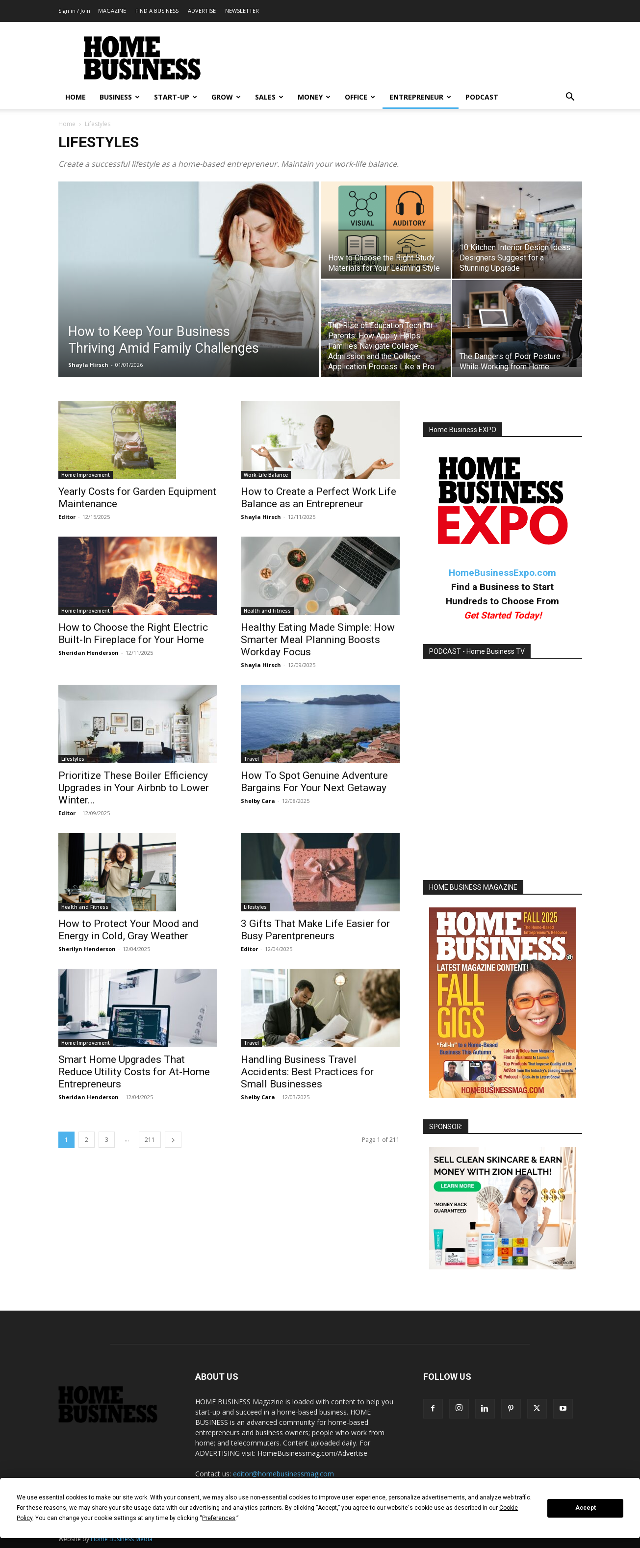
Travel (251, 758)
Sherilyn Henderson (87, 949)
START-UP (175, 97)
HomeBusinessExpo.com (502, 572)
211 (150, 1139)
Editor (67, 516)
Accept (585, 1507)
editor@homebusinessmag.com (283, 1473)
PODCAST (481, 97)
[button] (570, 98)
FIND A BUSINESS (157, 10)
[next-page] (173, 1140)
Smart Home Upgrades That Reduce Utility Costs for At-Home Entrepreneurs (134, 1072)
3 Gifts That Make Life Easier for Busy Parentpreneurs (315, 930)
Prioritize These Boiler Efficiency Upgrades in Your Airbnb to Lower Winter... (133, 788)
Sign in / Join (74, 10)
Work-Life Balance (266, 474)
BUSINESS (120, 97)
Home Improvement (85, 474)
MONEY (314, 97)
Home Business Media (122, 1539)
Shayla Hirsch (88, 364)
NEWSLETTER (242, 10)
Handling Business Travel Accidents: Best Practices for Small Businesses (307, 1072)
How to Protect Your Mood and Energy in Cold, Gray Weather (128, 930)
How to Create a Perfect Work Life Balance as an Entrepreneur (318, 498)
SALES (269, 97)
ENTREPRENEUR (420, 97)
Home (67, 124)
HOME (75, 97)
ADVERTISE (202, 10)
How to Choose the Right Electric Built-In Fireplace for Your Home (133, 633)
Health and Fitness (267, 610)
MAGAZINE (112, 10)
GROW (226, 97)
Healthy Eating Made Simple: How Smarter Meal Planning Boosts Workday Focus (318, 639)
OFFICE (360, 97)
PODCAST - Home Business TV (477, 651)
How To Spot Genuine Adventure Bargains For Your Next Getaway (314, 782)
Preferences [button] (218, 1518)
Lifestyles (72, 758)
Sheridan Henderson (88, 652)
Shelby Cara (258, 800)
